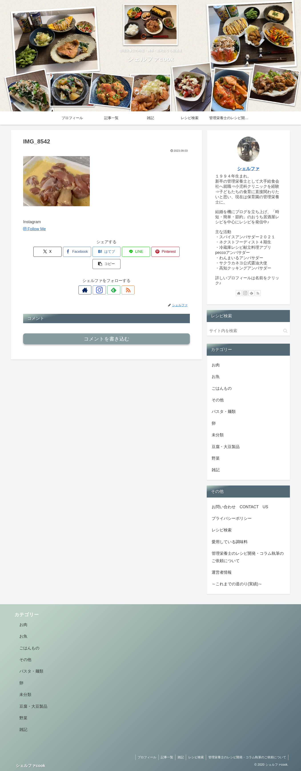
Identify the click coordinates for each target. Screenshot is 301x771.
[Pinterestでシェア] (148, 252)
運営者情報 (222, 572)
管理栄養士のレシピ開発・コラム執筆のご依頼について (248, 557)
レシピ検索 (222, 530)
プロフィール (145, 757)
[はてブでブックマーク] (92, 252)
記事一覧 (166, 757)
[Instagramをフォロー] (101, 277)
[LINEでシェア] (120, 252)
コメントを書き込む (106, 326)
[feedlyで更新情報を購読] (111, 277)
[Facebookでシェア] (64, 252)
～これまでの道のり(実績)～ (237, 584)
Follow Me (34, 229)
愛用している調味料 (230, 542)
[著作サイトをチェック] (91, 277)
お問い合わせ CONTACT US (240, 507)
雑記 (180, 757)
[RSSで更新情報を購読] (121, 277)
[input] (248, 331)
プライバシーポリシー (232, 518)
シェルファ (248, 168)
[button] (176, 252)
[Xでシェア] (36, 252)
